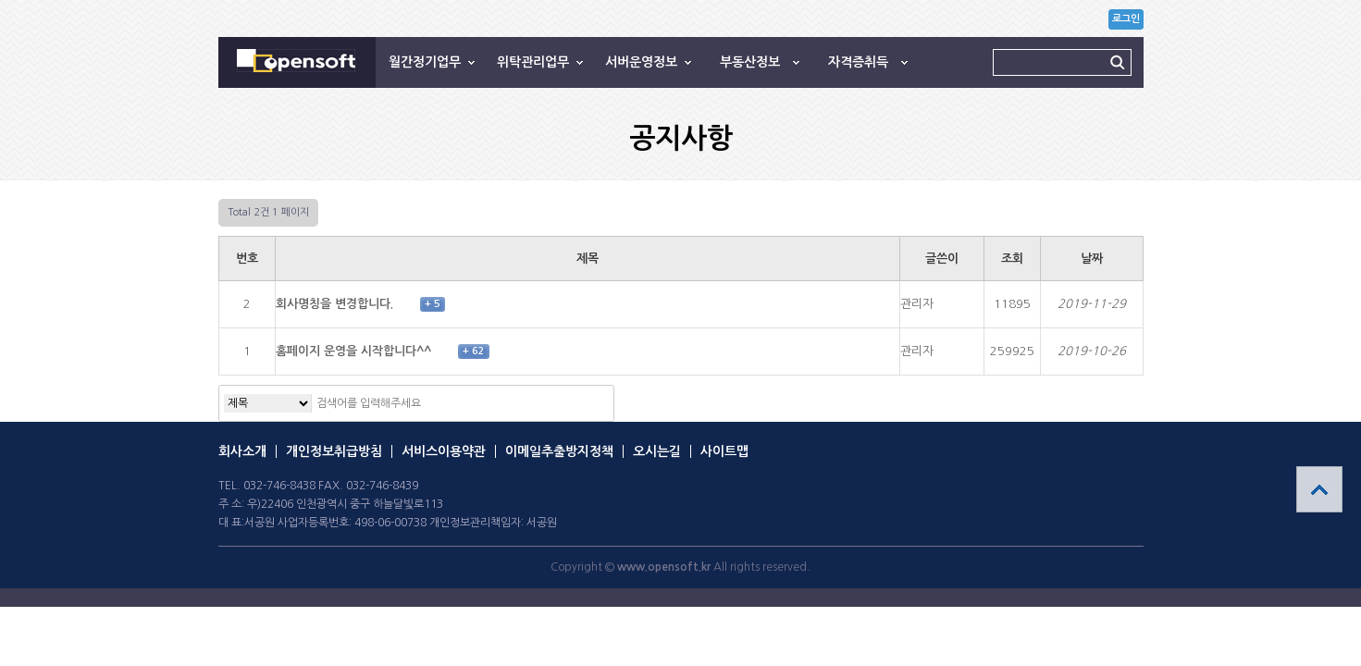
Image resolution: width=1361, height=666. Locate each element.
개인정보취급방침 (334, 451)
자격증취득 (858, 62)
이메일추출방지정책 (559, 451)
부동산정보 (750, 62)
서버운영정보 (641, 62)
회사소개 (242, 451)
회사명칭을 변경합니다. (336, 304)
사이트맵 (724, 451)
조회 (1012, 259)
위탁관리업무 (533, 62)
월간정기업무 (425, 62)
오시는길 (657, 451)
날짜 (1092, 259)
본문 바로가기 (0, 0)
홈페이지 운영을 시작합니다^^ (355, 351)
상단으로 (1319, 489)
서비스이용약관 (444, 451)
